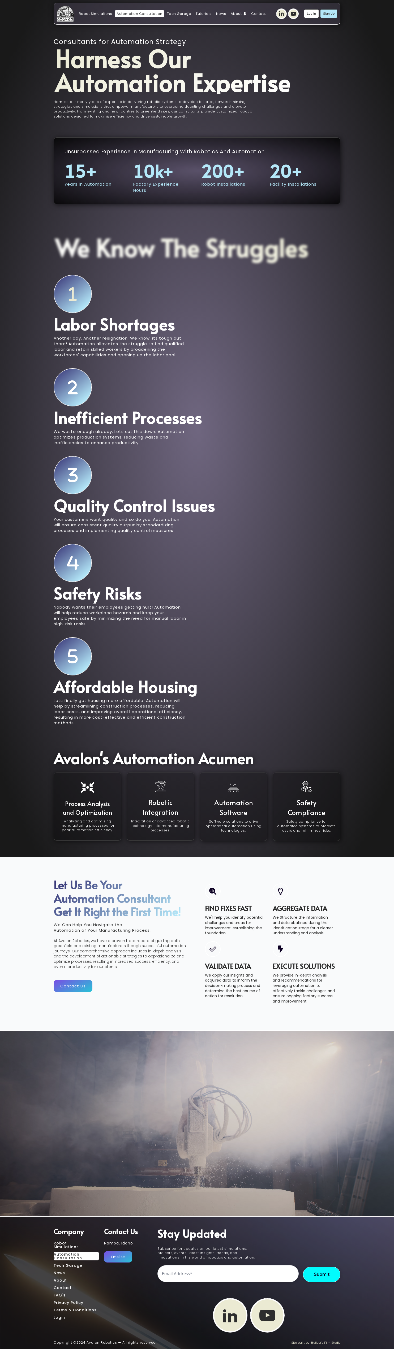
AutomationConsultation (68, 1256)
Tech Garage (179, 13)
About (236, 13)
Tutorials (204, 13)
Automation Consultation (139, 13)
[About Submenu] (245, 14)
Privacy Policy (68, 1302)
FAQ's (60, 1295)
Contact (258, 13)
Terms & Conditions (75, 1310)
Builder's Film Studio (325, 1342)
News (221, 13)
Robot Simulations (95, 13)
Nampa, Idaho (118, 1243)
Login (59, 1317)
